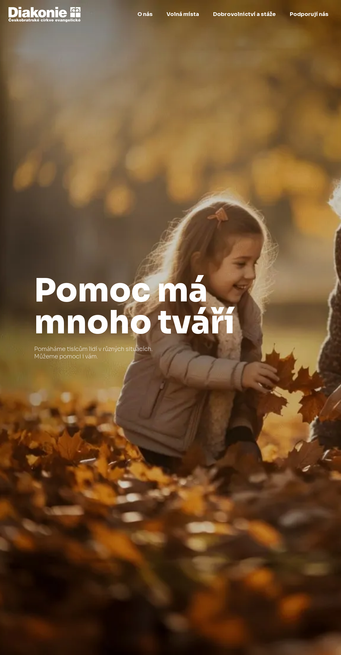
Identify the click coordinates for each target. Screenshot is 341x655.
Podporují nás (309, 14)
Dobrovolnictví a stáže (244, 14)
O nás (145, 14)
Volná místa (183, 14)
